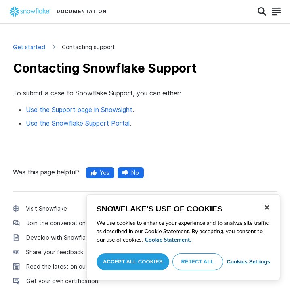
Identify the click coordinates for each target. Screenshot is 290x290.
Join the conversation (56, 223)
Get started (29, 47)
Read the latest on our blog (63, 266)
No (130, 172)
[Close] (267, 207)
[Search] (262, 12)
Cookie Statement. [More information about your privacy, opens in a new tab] (168, 239)
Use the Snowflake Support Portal (78, 123)
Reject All (197, 262)
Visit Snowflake (46, 208)
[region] (183, 237)
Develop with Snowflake (59, 237)
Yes (100, 172)
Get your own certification (62, 281)
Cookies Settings (248, 262)
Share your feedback (54, 252)
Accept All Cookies (133, 262)
